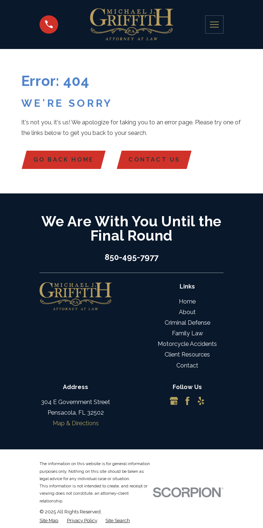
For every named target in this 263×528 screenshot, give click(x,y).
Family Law (187, 333)
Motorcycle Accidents (187, 344)
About (187, 312)
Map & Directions (76, 423)
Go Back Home (63, 159)
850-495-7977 (131, 257)
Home (187, 301)
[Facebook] (187, 401)
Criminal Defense (187, 322)
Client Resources (187, 354)
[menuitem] (49, 520)
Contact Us (154, 159)
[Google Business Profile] (174, 401)
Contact (187, 365)
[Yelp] (201, 401)
